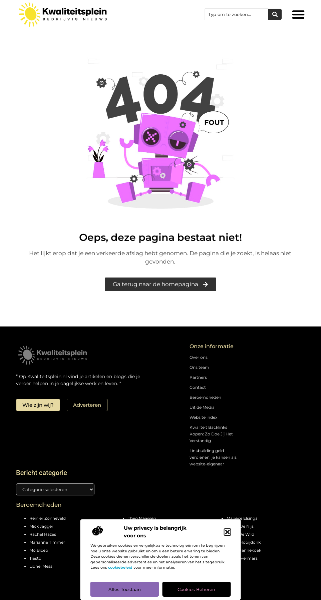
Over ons (199, 357)
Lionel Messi (41, 566)
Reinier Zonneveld (47, 518)
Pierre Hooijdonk (244, 542)
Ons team (199, 367)
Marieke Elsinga (242, 518)
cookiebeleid (120, 567)
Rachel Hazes (42, 534)
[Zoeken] (275, 14)
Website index (203, 417)
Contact (198, 387)
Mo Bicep (38, 550)
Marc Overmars (242, 558)
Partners (198, 377)
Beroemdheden (205, 397)
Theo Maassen (142, 518)
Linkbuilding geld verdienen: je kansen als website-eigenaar (213, 457)
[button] (227, 532)
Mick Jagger (41, 526)
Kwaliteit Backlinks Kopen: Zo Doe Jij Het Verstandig (211, 434)
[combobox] (236, 14)
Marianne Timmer (47, 542)
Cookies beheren (196, 589)
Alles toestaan (124, 589)
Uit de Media (202, 407)
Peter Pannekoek (244, 550)
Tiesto (35, 558)
